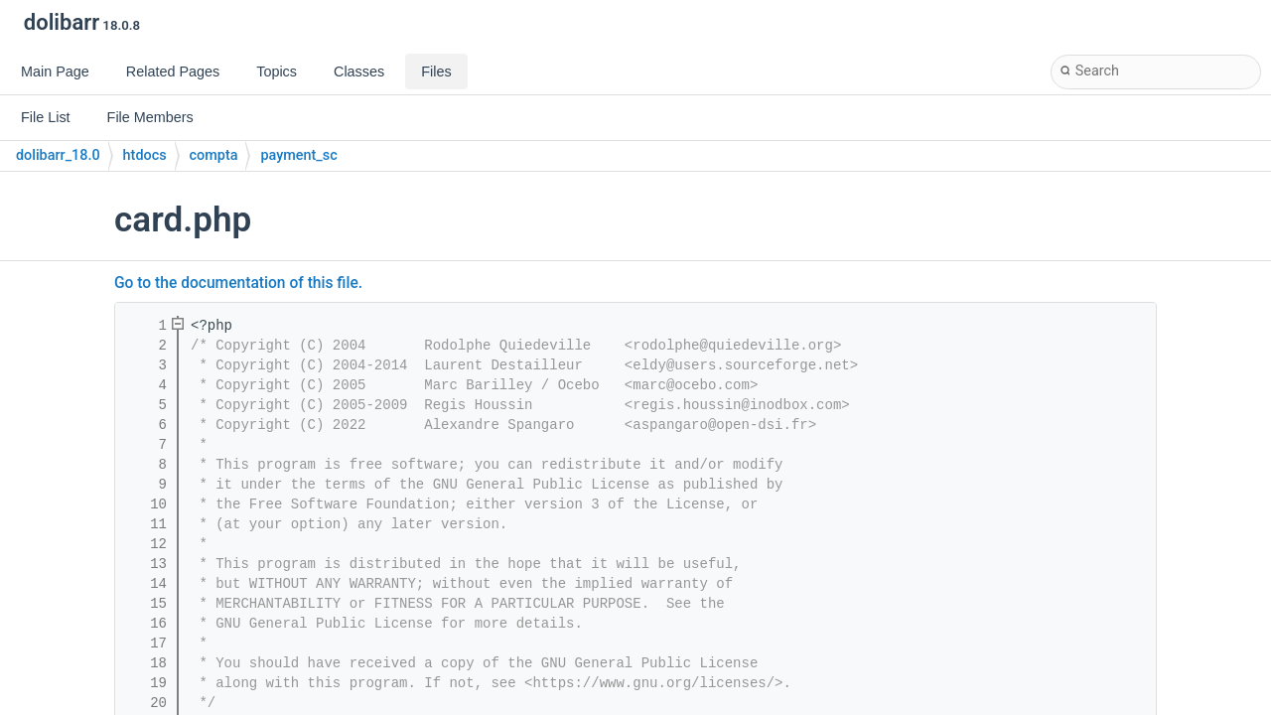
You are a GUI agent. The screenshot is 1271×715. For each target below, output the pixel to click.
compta (214, 155)
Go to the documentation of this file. (238, 283)
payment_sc (298, 155)
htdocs (145, 155)
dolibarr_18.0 (58, 155)
